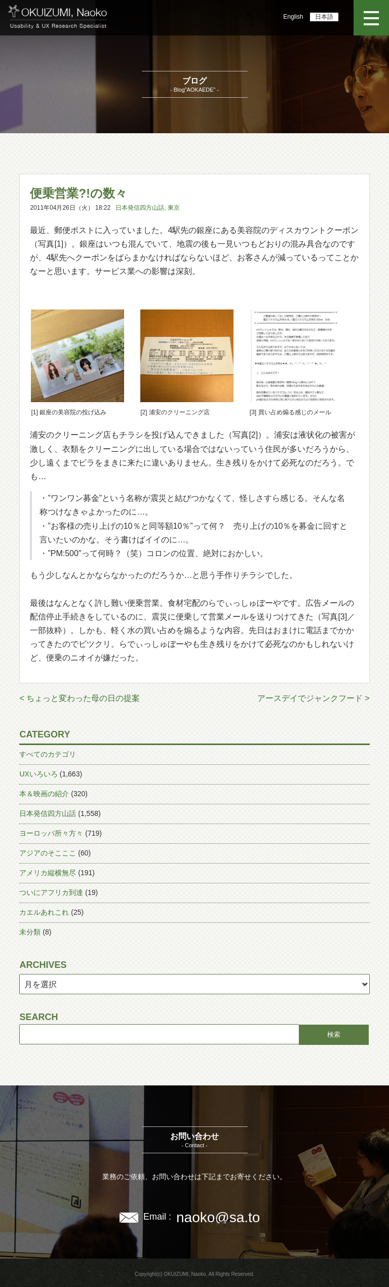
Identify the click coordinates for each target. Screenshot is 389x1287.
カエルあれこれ (44, 912)
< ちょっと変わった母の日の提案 (79, 698)
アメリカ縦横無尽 (47, 873)
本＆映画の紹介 (44, 794)
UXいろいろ (38, 774)
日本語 (324, 16)
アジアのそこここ (47, 853)
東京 (174, 207)
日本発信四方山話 (139, 207)
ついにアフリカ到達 (51, 892)
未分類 (30, 932)
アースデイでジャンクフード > (313, 698)
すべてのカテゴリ (47, 754)
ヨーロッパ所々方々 (51, 833)
